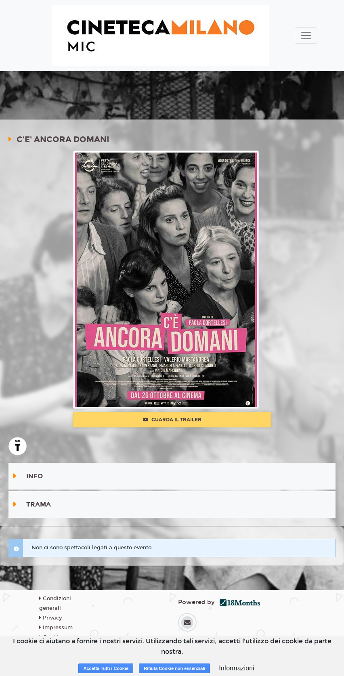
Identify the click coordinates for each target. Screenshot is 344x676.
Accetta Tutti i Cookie (105, 668)
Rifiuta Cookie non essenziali (174, 668)
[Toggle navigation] (306, 35)
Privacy (50, 618)
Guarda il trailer (172, 420)
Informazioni (236, 668)
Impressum (56, 627)
